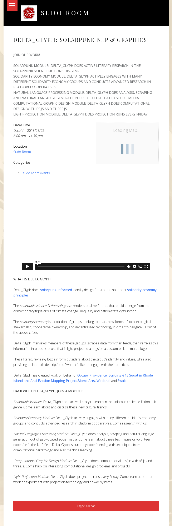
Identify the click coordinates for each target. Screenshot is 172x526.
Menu (12, 5)
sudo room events (36, 173)
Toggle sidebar (86, 506)
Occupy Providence (92, 375)
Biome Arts (86, 380)
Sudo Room (65, 12)
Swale (122, 380)
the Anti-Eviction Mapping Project (50, 380)
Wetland (103, 380)
